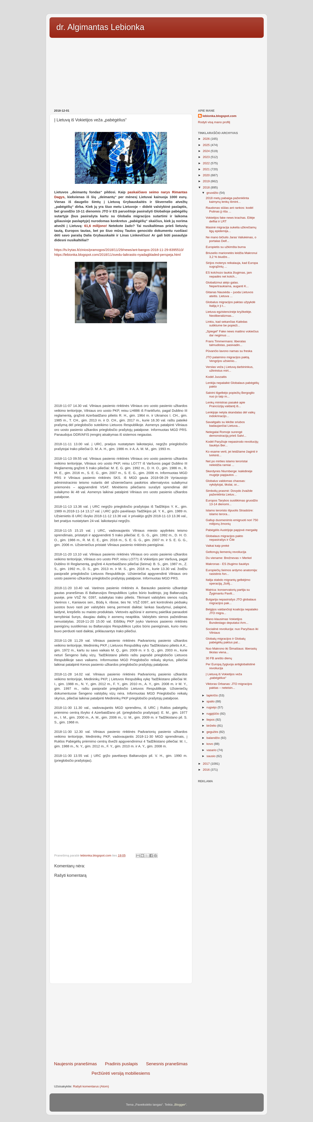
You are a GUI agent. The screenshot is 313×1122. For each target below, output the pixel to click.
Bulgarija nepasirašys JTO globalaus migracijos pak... (231, 601)
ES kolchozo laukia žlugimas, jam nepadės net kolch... (229, 274)
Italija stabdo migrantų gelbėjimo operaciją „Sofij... (228, 581)
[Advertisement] (157, 71)
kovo (210, 744)
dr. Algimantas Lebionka (100, 27)
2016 (207, 769)
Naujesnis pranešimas (75, 1063)
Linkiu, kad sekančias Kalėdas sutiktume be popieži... (226, 323)
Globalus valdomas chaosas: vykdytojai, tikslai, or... (226, 482)
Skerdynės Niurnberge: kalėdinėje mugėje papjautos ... (229, 473)
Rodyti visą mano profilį (214, 122)
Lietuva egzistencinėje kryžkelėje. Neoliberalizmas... (229, 313)
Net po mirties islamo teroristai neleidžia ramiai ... (227, 463)
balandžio (214, 738)
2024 (207, 151)
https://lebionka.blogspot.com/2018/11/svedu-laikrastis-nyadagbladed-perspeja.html (117, 255)
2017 (207, 763)
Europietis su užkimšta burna (226, 247)
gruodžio (213, 192)
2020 (207, 175)
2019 (207, 181)
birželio (212, 725)
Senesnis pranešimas (167, 1063)
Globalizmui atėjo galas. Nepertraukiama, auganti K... (227, 284)
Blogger (179, 1104)
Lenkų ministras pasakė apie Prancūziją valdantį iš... (225, 404)
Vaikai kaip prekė (217, 545)
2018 (207, 187)
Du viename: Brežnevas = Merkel (229, 558)
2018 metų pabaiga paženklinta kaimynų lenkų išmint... (227, 199)
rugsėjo (212, 707)
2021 (207, 169)
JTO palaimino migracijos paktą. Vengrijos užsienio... (228, 359)
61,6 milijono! (95, 226)
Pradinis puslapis (121, 1063)
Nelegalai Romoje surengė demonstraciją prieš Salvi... (226, 433)
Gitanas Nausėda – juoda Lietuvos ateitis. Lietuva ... (229, 294)
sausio (211, 756)
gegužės (213, 732)
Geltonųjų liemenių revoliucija (226, 552)
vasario (212, 750)
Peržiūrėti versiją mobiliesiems (120, 1073)
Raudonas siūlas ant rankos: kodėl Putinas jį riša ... (229, 209)
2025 (207, 145)
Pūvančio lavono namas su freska (229, 351)
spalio (211, 701)
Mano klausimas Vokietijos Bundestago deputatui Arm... (227, 620)
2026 (207, 138)
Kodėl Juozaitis (216, 377)
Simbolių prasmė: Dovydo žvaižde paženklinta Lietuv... (229, 492)
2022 (207, 163)
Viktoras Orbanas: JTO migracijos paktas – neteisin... (229, 685)
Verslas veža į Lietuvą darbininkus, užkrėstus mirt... (229, 368)
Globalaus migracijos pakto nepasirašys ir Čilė (224, 537)
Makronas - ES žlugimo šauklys (227, 564)
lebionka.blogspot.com (220, 116)
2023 (207, 157)
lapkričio (213, 695)
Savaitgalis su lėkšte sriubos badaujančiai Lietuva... (225, 423)
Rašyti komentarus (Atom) (91, 1086)
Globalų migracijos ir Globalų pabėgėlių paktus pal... (226, 640)
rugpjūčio (213, 713)
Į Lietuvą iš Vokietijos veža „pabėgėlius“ (224, 676)
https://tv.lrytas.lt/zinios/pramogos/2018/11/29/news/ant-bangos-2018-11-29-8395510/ (119, 250)
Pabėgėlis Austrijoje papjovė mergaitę (231, 530)
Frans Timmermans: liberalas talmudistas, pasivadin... (226, 343)
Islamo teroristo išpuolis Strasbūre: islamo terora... (229, 512)
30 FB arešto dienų (219, 658)
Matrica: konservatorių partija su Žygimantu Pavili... (228, 591)
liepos (211, 719)
